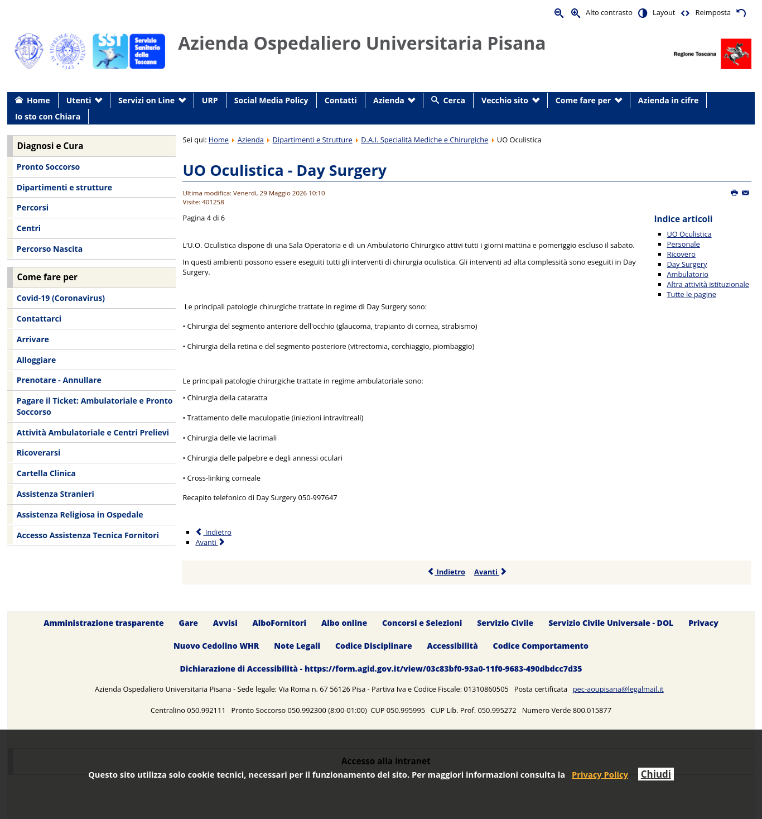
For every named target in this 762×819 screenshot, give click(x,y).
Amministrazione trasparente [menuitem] (103, 622)
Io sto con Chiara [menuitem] (47, 116)
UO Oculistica (689, 234)
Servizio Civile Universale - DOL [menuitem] (610, 622)
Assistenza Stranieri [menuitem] (55, 493)
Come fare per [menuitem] (583, 100)
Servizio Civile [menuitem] (505, 622)
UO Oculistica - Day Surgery (284, 170)
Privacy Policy (600, 774)
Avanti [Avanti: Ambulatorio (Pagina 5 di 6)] (210, 542)
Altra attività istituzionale (708, 284)
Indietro (446, 572)
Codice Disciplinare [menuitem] (373, 645)
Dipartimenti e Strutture (313, 140)
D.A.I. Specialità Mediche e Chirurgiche (424, 140)
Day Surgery (687, 264)
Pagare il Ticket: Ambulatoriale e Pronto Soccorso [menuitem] (95, 406)
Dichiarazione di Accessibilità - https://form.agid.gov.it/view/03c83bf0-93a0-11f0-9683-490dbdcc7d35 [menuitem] (381, 668)
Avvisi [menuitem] (225, 622)
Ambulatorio (687, 274)
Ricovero (681, 254)
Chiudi (656, 774)
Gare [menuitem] (189, 622)
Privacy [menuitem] (703, 622)
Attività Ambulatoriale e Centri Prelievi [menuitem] (93, 432)
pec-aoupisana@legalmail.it (618, 689)
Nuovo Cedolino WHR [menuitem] (216, 645)
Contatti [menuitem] (341, 100)
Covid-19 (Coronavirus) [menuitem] (61, 298)
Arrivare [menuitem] (33, 339)
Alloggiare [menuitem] (36, 360)
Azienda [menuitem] (388, 100)
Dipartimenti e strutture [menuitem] (64, 187)
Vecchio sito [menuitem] (504, 100)
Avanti (490, 572)
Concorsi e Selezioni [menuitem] (422, 622)
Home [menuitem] (38, 100)
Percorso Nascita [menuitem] (50, 248)
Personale (683, 244)
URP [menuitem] (210, 100)
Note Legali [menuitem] (297, 645)
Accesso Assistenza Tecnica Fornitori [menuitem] (88, 535)
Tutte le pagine (691, 294)
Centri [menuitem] (29, 228)
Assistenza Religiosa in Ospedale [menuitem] (80, 514)
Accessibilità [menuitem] (452, 645)
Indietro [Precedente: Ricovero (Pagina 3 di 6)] (213, 532)
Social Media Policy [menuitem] (271, 100)
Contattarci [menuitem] (39, 318)
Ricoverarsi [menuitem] (38, 452)
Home (219, 140)
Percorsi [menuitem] (33, 207)
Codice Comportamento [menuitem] (541, 645)
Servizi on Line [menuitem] (146, 100)
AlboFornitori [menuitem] (280, 622)
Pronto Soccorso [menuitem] (48, 166)
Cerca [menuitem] (454, 100)
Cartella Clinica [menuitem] (46, 473)
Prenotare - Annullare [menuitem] (59, 380)
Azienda (251, 140)
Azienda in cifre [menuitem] (668, 100)
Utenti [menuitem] (78, 100)
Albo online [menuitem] (344, 622)
